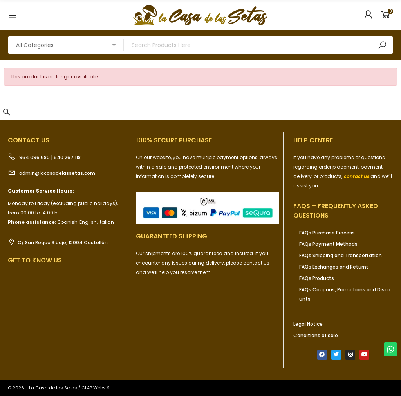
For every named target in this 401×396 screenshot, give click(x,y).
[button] (6, 112)
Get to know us (35, 260)
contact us (356, 176)
